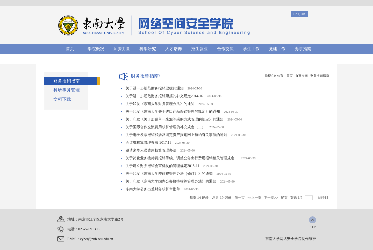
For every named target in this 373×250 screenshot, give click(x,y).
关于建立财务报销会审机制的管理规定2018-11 (162, 166)
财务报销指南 (319, 76)
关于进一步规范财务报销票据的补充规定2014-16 (164, 96)
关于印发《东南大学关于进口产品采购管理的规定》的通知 (173, 111)
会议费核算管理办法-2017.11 (148, 143)
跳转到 (323, 198)
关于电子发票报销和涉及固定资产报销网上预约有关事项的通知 (176, 135)
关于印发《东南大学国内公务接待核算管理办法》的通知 (171, 181)
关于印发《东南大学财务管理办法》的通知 (160, 104)
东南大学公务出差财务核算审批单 (153, 189)
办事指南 (301, 76)
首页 (289, 76)
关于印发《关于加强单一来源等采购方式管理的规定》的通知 (175, 119)
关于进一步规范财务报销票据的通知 (155, 88)
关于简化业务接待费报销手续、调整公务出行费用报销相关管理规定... (181, 158)
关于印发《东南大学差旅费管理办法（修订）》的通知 (169, 174)
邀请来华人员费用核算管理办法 (151, 150)
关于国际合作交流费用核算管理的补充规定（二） (165, 127)
